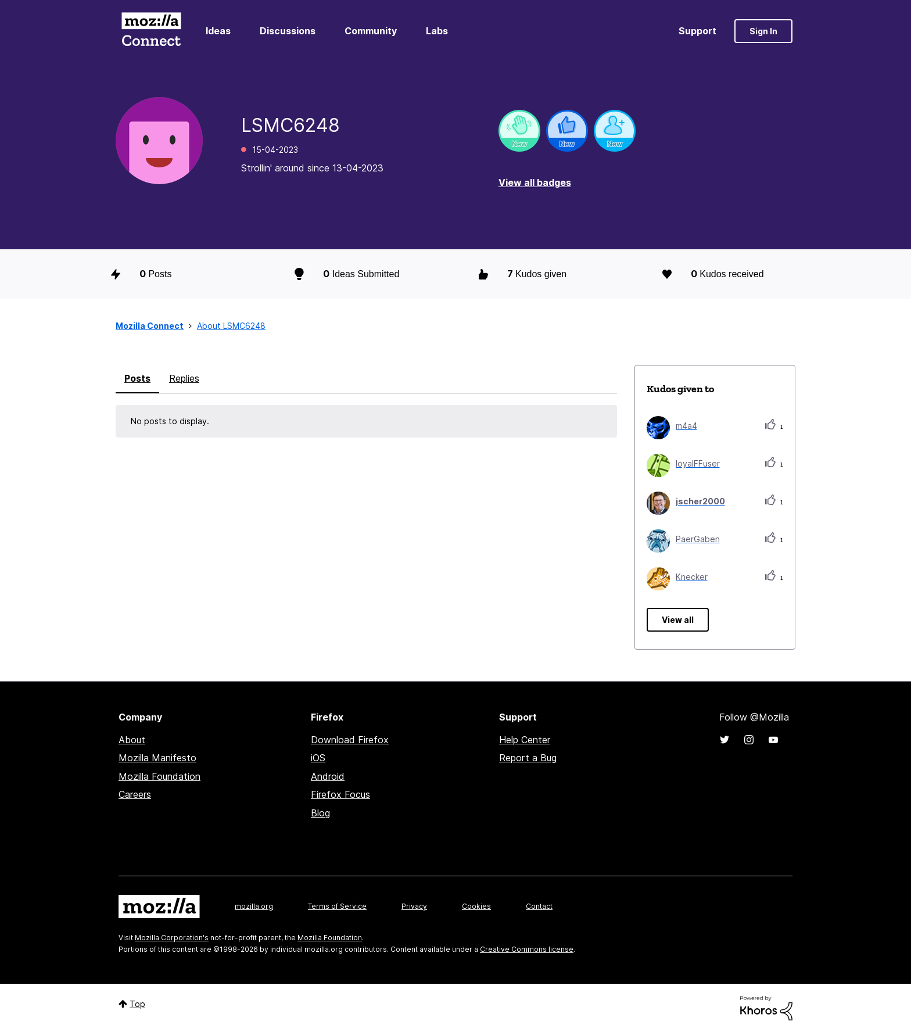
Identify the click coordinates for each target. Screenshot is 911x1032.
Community (371, 31)
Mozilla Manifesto (157, 758)
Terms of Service (337, 906)
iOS (318, 758)
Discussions (287, 31)
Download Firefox (350, 740)
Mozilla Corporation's (172, 937)
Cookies (476, 906)
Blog (320, 813)
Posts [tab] (137, 378)
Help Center (524, 740)
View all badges (534, 182)
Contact (539, 906)
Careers (135, 794)
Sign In (763, 31)
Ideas (218, 31)
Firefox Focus (340, 794)
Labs (437, 31)
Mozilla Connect (151, 31)
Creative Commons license (526, 949)
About (132, 740)
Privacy (414, 906)
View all (678, 620)
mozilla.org (254, 906)
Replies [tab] (184, 378)
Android (328, 776)
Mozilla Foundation (159, 776)
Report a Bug (528, 758)
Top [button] (137, 1004)
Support (697, 31)
